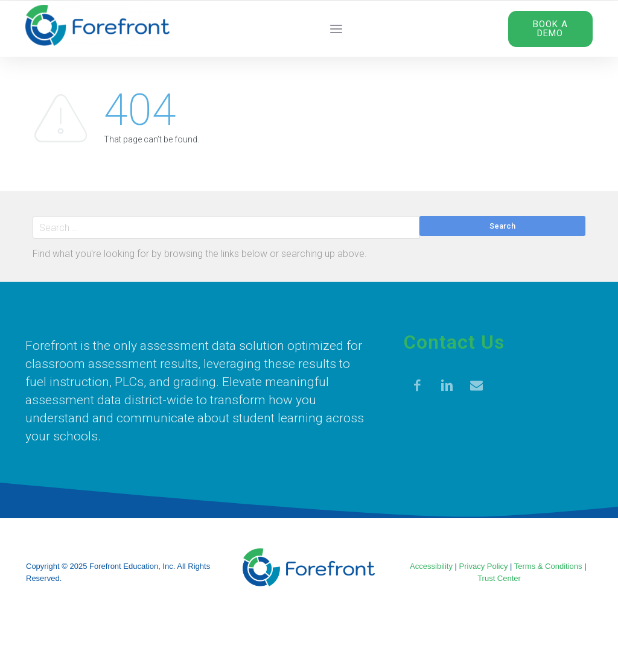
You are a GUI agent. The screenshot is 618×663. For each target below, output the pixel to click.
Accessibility (431, 566)
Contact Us (454, 342)
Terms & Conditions (548, 566)
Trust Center (499, 578)
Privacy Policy (483, 566)
